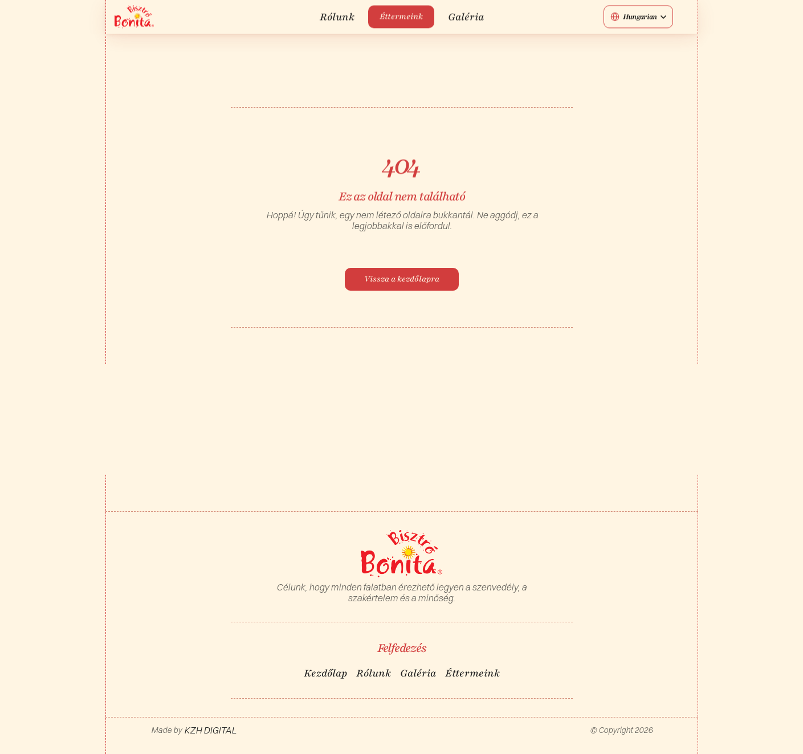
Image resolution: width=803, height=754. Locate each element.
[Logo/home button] (134, 16)
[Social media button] (683, 16)
